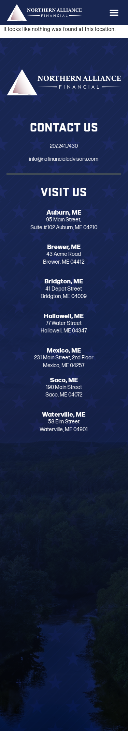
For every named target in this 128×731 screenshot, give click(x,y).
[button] (114, 12)
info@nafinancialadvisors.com (58, 159)
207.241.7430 (58, 146)
